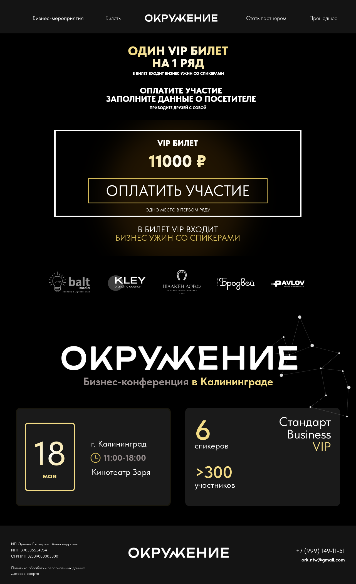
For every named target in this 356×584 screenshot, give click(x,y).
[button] (178, 190)
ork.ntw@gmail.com (323, 560)
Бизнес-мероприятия (58, 18)
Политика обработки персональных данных (48, 568)
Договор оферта (25, 573)
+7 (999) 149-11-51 (320, 550)
